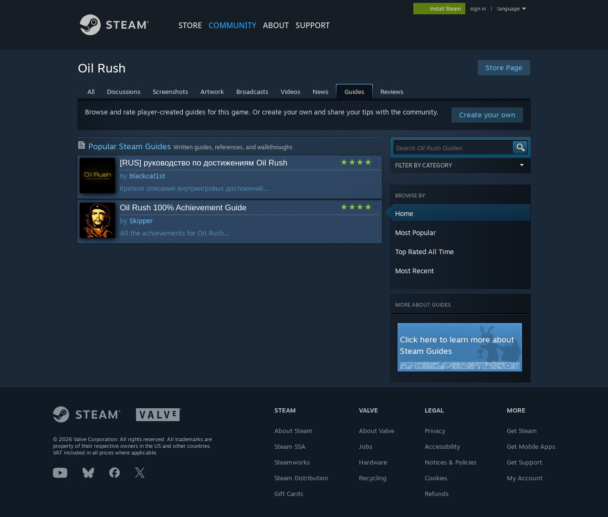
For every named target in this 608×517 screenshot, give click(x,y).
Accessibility (442, 446)
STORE (190, 25)
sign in (478, 8)
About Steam (293, 430)
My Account (525, 478)
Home (404, 213)
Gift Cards (288, 493)
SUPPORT (312, 25)
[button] (460, 213)
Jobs (365, 446)
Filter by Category (460, 165)
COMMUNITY (232, 25)
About (276, 25)
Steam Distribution (301, 478)
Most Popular (415, 232)
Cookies (436, 478)
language (508, 8)
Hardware (373, 462)
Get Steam (522, 430)
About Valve (376, 430)
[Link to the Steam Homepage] (122, 33)
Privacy (435, 430)
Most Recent (414, 271)
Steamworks (292, 462)
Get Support (524, 462)
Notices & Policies (450, 462)
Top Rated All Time (424, 252)
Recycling (373, 478)
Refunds (437, 493)
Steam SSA (289, 446)
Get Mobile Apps (531, 446)
